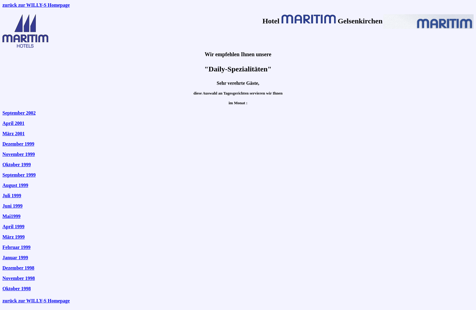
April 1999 (13, 226)
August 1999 (15, 185)
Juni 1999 (12, 205)
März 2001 (13, 133)
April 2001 (13, 123)
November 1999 (18, 154)
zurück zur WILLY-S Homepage (36, 5)
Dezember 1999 (18, 143)
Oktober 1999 (16, 164)
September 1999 (19, 174)
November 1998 (18, 278)
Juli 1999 (11, 195)
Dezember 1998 (18, 267)
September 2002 (19, 112)
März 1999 (13, 236)
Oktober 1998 (16, 288)
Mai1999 (11, 216)
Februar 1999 (16, 247)
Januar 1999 (15, 257)
